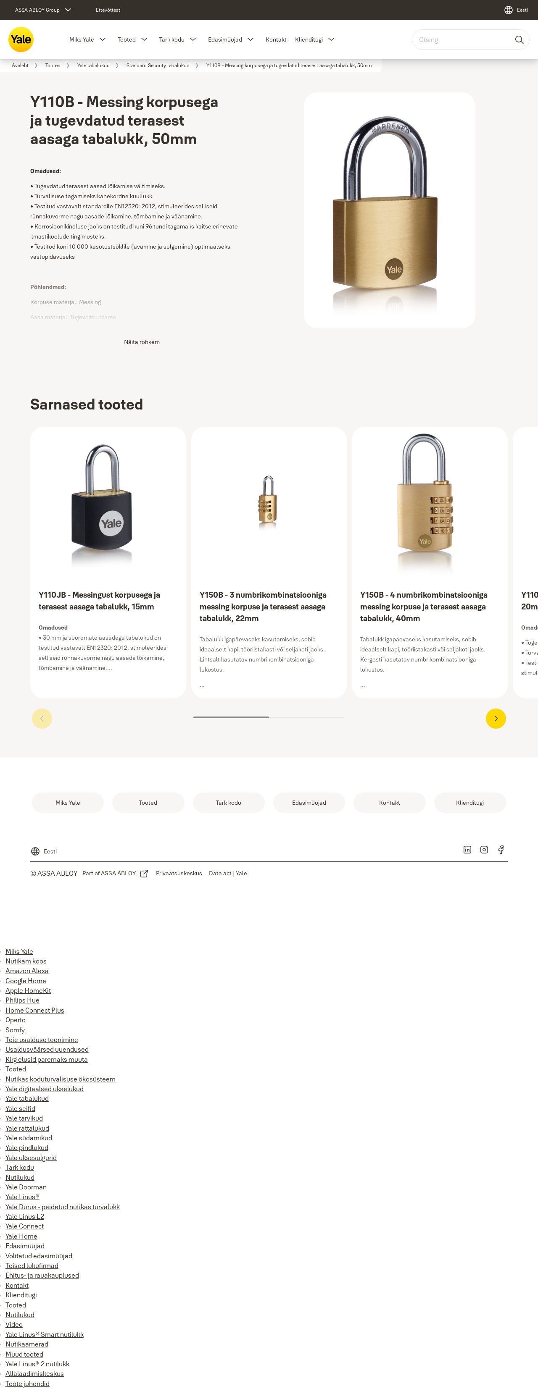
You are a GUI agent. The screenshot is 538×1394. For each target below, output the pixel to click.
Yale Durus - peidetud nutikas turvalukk (62, 1206)
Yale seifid (20, 1108)
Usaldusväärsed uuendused (47, 1049)
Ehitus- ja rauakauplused (42, 1275)
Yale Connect (24, 1226)
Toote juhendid (27, 1383)
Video (14, 1324)
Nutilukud (19, 1177)
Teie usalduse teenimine (41, 1039)
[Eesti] (516, 10)
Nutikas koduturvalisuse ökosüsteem (60, 1079)
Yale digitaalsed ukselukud (44, 1088)
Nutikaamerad (26, 1344)
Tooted (127, 39)
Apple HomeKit (28, 990)
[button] (103, 39)
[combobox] (471, 39)
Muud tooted (24, 1354)
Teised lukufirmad (31, 1265)
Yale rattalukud (27, 1128)
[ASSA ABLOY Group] (44, 10)
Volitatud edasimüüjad (38, 1256)
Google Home (25, 981)
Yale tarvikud (24, 1118)
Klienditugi (309, 39)
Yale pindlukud (26, 1147)
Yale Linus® (22, 1196)
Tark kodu (172, 39)
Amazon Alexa (27, 970)
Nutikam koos (26, 961)
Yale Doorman (26, 1187)
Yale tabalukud (27, 1098)
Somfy (15, 1030)
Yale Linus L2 (24, 1216)
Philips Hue (22, 1000)
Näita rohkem (142, 342)
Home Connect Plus (34, 1010)
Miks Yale (81, 39)
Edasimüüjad (225, 39)
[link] (108, 10)
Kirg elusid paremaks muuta (46, 1059)
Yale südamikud (28, 1138)
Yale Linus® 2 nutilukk (37, 1364)
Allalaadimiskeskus (34, 1373)
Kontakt (276, 39)
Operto (15, 1020)
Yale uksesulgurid (31, 1157)
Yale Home (21, 1236)
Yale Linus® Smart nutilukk (44, 1334)
